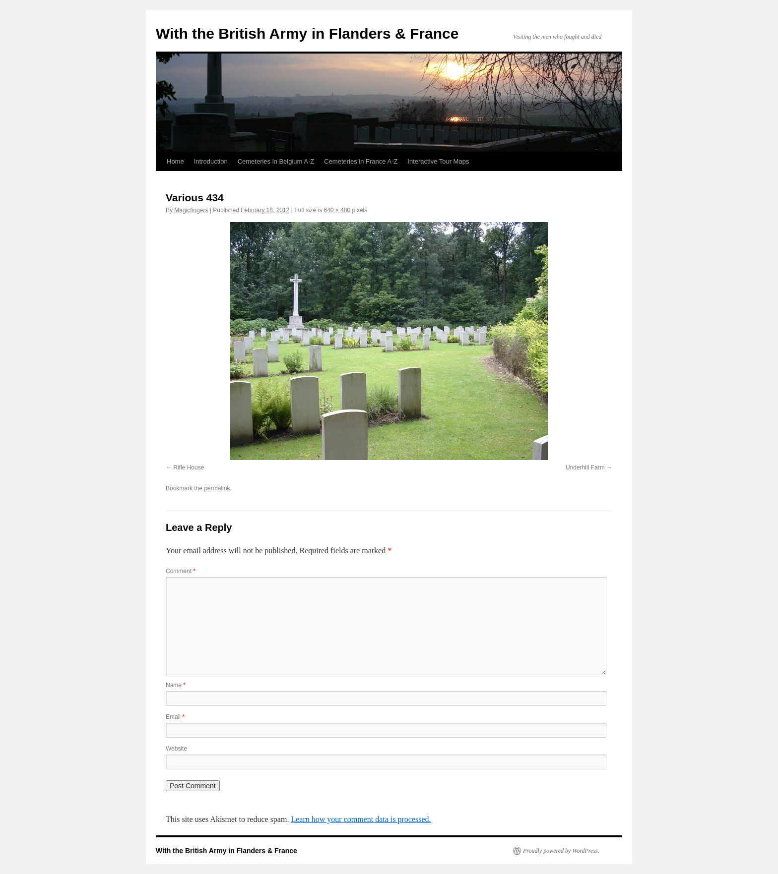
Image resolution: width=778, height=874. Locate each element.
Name (176, 685)
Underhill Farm (585, 467)
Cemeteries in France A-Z (360, 161)
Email (175, 716)
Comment (180, 571)
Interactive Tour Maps (438, 161)
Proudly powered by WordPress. (561, 850)
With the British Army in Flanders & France (307, 33)
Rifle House (188, 467)
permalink (217, 488)
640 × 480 (337, 210)
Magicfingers (191, 210)
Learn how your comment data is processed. (361, 819)
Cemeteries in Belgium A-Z (276, 161)
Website (176, 748)
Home (175, 161)
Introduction (211, 161)
